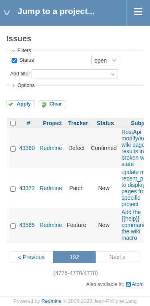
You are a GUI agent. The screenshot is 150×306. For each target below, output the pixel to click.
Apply (24, 104)
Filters (24, 50)
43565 (27, 225)
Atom (138, 284)
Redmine (51, 148)
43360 (27, 148)
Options (25, 85)
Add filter (20, 74)
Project (52, 123)
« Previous (31, 257)
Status (26, 60)
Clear (55, 104)
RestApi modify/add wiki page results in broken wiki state (136, 148)
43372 (27, 188)
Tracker (78, 123)
